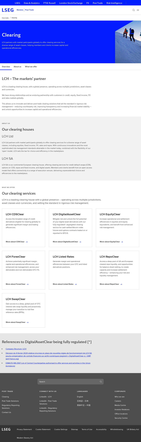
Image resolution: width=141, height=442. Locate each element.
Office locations (121, 413)
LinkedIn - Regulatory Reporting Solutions (48, 409)
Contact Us (6, 412)
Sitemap (74, 429)
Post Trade (98, 3)
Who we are (119, 396)
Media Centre (120, 405)
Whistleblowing (116, 429)
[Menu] (138, 10)
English (80, 396)
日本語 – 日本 (83, 401)
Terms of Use (87, 429)
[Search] (134, 10)
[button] (14, 391)
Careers (118, 401)
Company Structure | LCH (16, 348)
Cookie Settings (60, 429)
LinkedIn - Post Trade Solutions (48, 402)
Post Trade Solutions (10, 401)
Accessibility (101, 429)
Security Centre (121, 418)
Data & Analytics (32, 3)
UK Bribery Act (133, 429)
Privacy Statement (24, 429)
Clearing (5, 396)
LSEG (17, 3)
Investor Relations (122, 409)
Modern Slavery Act (25, 437)
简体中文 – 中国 (83, 405)
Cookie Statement (43, 429)
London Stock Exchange (71, 3)
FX (87, 3)
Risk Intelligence (114, 3)
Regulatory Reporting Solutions (11, 406)
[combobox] (67, 381)
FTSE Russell (49, 3)
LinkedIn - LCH (45, 396)
